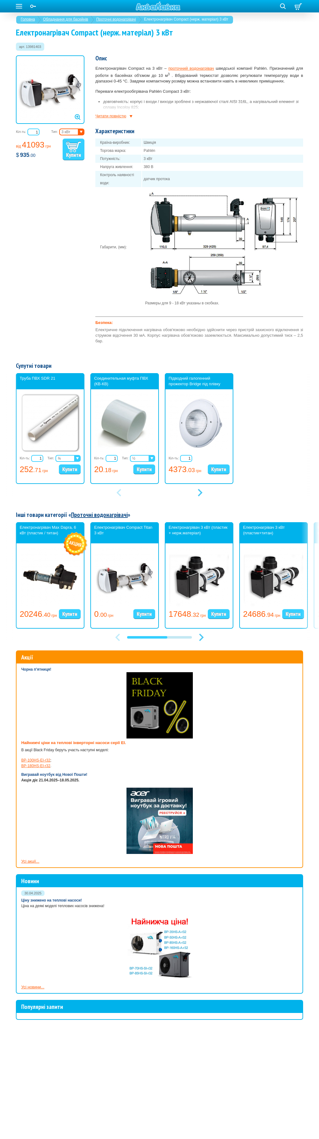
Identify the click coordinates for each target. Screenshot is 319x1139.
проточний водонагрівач (191, 68)
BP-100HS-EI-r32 (35, 753)
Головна (28, 19)
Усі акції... (30, 853)
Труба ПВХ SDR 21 (37, 378)
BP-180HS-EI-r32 (35, 758)
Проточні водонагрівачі (116, 19)
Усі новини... (32, 979)
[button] (201, 630)
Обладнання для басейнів (65, 19)
